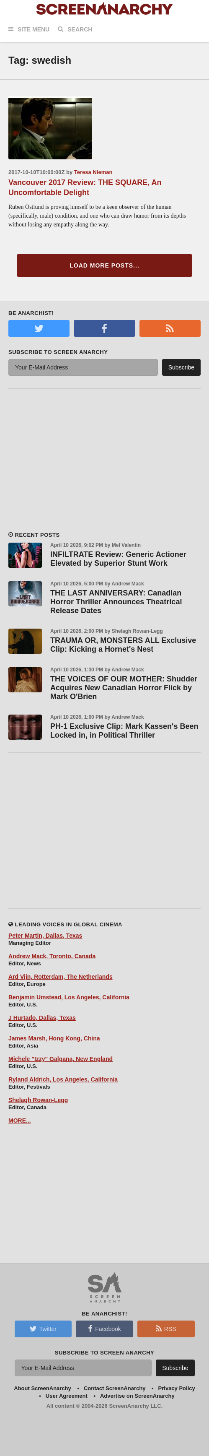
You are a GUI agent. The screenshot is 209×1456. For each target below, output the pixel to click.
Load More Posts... (104, 265)
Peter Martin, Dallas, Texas (45, 935)
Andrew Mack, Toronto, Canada (51, 956)
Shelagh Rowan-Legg (38, 1100)
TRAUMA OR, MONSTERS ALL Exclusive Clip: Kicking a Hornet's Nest (123, 644)
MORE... (19, 1120)
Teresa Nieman (93, 172)
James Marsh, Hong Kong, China (54, 1038)
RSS (166, 1328)
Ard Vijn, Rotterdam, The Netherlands (60, 976)
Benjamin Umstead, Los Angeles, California (68, 997)
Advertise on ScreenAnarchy (137, 1396)
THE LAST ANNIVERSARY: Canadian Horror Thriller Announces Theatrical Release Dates (116, 602)
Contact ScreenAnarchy (114, 1388)
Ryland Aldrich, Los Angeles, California (63, 1079)
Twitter (43, 1328)
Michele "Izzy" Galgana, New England (60, 1059)
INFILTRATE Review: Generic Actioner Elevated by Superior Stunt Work (118, 558)
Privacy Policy (176, 1388)
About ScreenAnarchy (42, 1388)
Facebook (104, 1328)
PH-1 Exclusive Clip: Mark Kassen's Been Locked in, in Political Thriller (124, 730)
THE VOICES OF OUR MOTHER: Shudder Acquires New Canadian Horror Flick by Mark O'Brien (123, 688)
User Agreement (67, 1396)
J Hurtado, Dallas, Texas (42, 1017)
